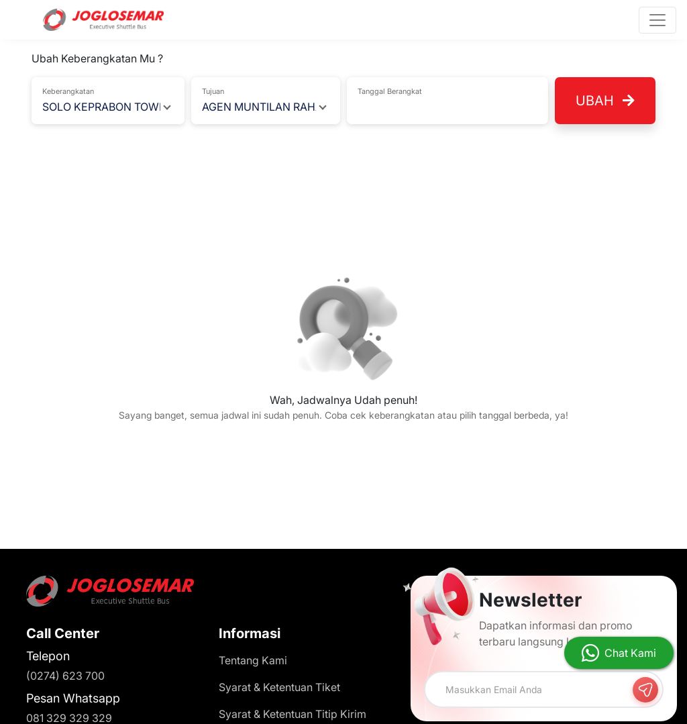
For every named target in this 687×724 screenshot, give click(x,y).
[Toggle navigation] (657, 20)
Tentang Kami (253, 660)
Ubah (605, 101)
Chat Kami (630, 653)
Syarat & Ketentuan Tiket (279, 687)
